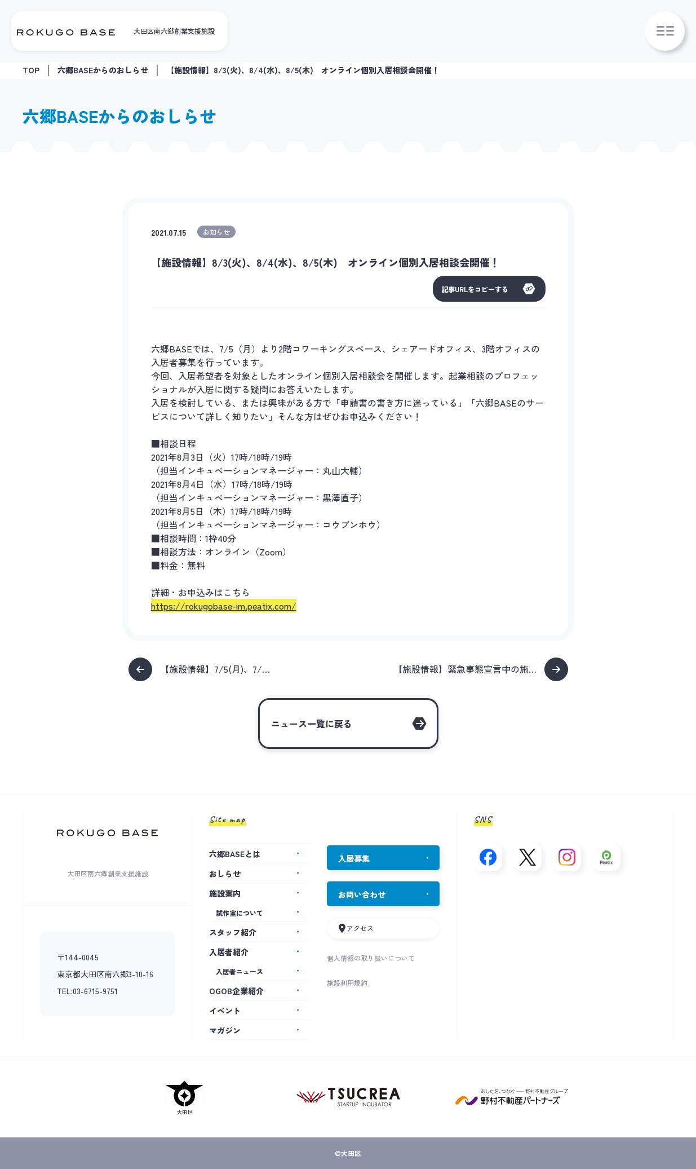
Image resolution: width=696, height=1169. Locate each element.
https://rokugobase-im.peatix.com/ (223, 605)
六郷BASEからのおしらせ (102, 70)
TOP (31, 70)
